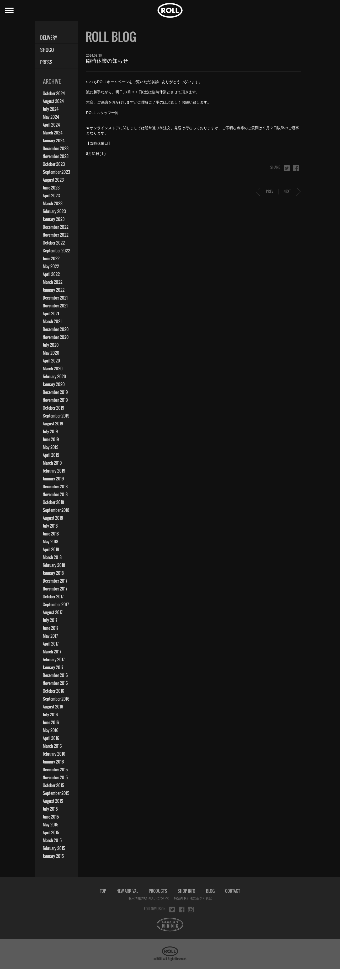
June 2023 (51, 188)
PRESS (46, 62)
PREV (269, 191)
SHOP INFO (186, 891)
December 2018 (55, 486)
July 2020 (51, 345)
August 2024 (53, 101)
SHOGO (47, 49)
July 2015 (50, 809)
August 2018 (53, 518)
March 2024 (53, 132)
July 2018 (50, 526)
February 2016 (54, 754)
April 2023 (51, 195)
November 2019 (55, 400)
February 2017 (54, 659)
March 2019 (52, 463)
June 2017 (50, 628)
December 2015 (55, 769)
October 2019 (53, 408)
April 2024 (51, 125)
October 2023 (54, 164)
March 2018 (52, 557)
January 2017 (53, 667)
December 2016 (55, 675)
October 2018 (53, 502)
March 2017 (52, 651)
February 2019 (54, 471)
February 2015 (54, 848)
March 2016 (52, 746)
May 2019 (50, 447)
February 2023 (54, 211)
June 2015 (51, 817)
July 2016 (50, 714)
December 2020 (56, 329)
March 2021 (52, 321)
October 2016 (53, 691)
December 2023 (55, 148)
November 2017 (55, 589)
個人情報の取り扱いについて (148, 898)
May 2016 (50, 730)
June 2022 (51, 258)
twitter (287, 168)
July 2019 (50, 431)
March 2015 (52, 840)
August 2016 (53, 706)
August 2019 (53, 423)
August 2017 (52, 612)
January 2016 (53, 762)
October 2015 (53, 785)
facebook (296, 168)
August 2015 (53, 801)
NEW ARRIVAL (127, 891)
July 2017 (50, 620)
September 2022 (56, 250)
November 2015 (55, 777)
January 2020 (54, 384)
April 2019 (51, 455)
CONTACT (232, 891)
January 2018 (53, 573)
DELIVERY (48, 37)
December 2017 (55, 581)
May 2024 (51, 117)
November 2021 (55, 305)
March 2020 (53, 368)
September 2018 (56, 510)
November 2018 (55, 494)
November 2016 (55, 683)
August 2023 (53, 180)
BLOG (210, 891)
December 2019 (55, 392)
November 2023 (55, 156)
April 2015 (51, 832)
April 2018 (51, 549)
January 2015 (53, 856)
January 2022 (54, 290)
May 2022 (51, 266)
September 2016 (56, 699)
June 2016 (51, 722)
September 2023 (56, 172)
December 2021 (55, 298)
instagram (191, 909)
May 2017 (50, 636)
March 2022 (52, 282)
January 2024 (54, 140)
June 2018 (51, 533)
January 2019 (53, 478)
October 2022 (54, 243)
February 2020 (54, 376)
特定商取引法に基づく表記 (193, 898)
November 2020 (56, 337)
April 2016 (51, 738)
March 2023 (52, 203)
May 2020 (51, 353)
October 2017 (53, 596)
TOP (103, 891)
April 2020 (51, 361)
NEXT (287, 191)
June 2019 (51, 439)
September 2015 (56, 793)
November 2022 (55, 235)
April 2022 (51, 274)
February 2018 (54, 565)
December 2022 (55, 227)
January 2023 (54, 219)
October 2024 (54, 93)
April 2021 (51, 313)
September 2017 (56, 604)
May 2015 (50, 824)
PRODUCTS (158, 891)
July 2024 (51, 109)
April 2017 (51, 644)
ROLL (170, 10)
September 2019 (56, 416)
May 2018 (50, 541)
